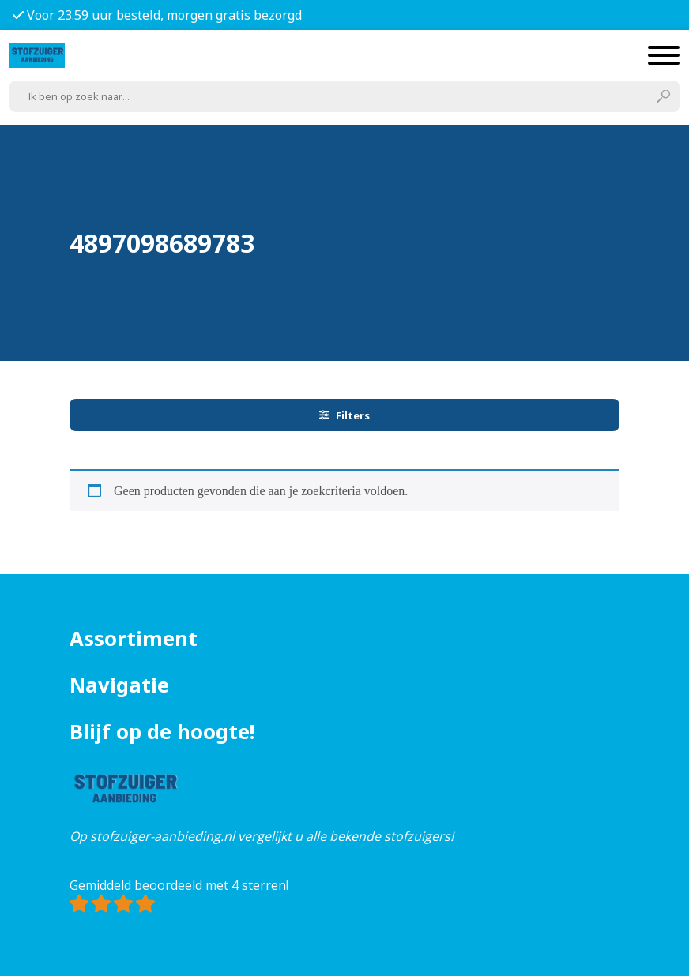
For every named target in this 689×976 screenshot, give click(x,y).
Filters (344, 415)
